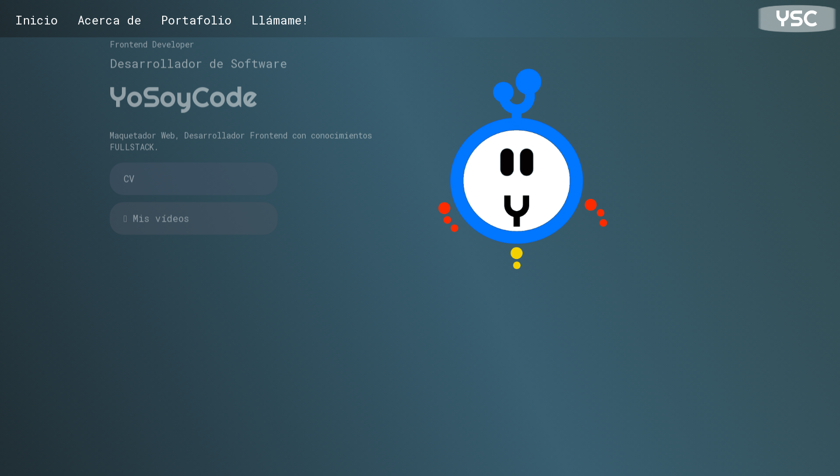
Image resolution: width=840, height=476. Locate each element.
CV (129, 171)
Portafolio (196, 19)
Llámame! (280, 19)
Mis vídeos (156, 211)
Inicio (36, 19)
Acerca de (109, 19)
